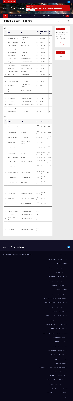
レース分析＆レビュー (31, 16)
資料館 (49, 16)
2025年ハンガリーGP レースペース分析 (59, 328)
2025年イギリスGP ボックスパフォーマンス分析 (57, 259)
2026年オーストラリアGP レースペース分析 (58, 354)
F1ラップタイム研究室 (13, 8)
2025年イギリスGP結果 (62, 263)
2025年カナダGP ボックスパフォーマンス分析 (57, 276)
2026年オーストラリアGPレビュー (60, 359)
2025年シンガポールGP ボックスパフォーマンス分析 (56, 302)
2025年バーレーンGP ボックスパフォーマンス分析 (56, 315)
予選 (46, 8)
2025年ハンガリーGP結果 (48, 333)
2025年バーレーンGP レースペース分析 (59, 320)
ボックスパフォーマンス (52, 8)
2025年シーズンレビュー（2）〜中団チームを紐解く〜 (55, 298)
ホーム (52, 21)
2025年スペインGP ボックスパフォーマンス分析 (57, 307)
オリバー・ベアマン (51, 379)
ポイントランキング (30, 10)
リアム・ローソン (63, 384)
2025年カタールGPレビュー (61, 272)
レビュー (28, 8)
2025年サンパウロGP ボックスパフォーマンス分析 (56, 281)
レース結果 (41, 8)
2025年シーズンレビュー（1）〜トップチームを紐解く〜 (55, 294)
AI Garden (56, 16)
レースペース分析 (34, 8)
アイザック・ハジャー (62, 375)
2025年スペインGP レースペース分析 (59, 311)
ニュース (60, 8)
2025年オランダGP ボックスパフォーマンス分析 (57, 268)
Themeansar (30, 254)
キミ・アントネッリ (63, 379)
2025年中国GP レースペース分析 (60, 346)
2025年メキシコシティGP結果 (61, 341)
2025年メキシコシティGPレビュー (60, 337)
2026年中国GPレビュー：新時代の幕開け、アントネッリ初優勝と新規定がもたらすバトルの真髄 (53, 369)
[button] (63, 16)
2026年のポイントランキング (61, 363)
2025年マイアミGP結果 (62, 333)
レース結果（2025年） (49, 392)
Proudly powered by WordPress (10, 254)
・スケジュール (60, 43)
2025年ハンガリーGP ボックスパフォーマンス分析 (56, 324)
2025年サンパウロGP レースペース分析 (59, 285)
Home (50, 255)
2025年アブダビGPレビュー (61, 255)
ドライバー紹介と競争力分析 (16, 16)
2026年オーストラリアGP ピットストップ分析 (57, 350)
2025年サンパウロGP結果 (61, 289)
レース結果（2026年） (62, 392)
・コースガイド (60, 45)
